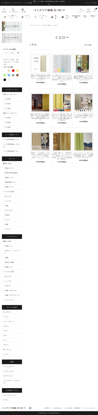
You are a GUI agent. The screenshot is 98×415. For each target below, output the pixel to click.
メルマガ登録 (67, 408)
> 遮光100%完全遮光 (11, 173)
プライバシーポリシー (89, 408)
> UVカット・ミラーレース (12, 252)
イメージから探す (8, 191)
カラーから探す (46, 25)
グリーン (6, 331)
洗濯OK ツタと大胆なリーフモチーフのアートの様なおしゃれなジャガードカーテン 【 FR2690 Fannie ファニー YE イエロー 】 (40, 156)
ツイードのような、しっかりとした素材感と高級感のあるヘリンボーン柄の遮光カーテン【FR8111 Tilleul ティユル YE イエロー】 (83, 78)
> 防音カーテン (9, 187)
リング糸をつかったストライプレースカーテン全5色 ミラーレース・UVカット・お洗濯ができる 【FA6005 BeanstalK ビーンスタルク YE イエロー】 (62, 78)
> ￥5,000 (7, 99)
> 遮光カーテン (9, 177)
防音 (17, 59)
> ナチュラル (8, 210)
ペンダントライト (8, 371)
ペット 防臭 (15, 62)
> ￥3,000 (7, 118)
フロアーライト (8, 376)
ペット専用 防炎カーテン (11, 151)
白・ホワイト (7, 312)
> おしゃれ (7, 196)
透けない (13, 59)
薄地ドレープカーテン (10, 113)
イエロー (55, 25)
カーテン (37, 25)
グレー (5, 340)
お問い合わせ (57, 408)
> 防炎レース (8, 246)
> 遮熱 (6, 257)
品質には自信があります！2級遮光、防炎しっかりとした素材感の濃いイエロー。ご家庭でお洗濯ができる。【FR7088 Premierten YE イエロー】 (40, 117)
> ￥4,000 (7, 122)
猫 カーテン (6, 59)
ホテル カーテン (7, 62)
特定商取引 (77, 408)
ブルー (5, 335)
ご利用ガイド (93, 16)
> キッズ (7, 219)
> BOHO (7, 215)
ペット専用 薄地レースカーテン (11, 145)
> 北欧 (6, 205)
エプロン (6, 400)
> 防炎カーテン (9, 168)
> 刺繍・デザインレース (12, 295)
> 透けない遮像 (9, 262)
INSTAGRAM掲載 (76, 16)
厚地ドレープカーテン (10, 94)
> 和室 (6, 224)
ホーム (31, 25)
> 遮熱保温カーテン (10, 182)
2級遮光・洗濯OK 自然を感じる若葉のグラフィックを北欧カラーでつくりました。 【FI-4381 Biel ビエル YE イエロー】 (40, 77)
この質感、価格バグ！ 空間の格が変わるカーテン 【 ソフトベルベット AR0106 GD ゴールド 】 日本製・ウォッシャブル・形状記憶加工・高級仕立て (62, 156)
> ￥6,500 (7, 104)
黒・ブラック (7, 349)
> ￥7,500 (7, 108)
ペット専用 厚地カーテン (11, 139)
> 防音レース (8, 267)
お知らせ (85, 16)
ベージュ (6, 316)
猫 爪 (5, 64)
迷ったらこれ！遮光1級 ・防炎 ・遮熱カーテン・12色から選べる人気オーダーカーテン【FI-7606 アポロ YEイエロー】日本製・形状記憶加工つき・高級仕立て (62, 117)
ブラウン (6, 345)
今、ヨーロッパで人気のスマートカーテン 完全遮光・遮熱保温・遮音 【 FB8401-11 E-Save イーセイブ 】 (83, 116)
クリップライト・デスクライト (11, 382)
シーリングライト (8, 366)
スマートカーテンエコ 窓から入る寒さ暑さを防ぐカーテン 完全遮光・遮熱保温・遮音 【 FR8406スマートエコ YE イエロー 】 (83, 155)
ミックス (6, 354)
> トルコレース (9, 300)
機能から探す (7, 163)
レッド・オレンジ (8, 321)
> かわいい (7, 285)
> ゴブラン (7, 229)
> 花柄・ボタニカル (10, 290)
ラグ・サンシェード (9, 395)
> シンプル (7, 201)
